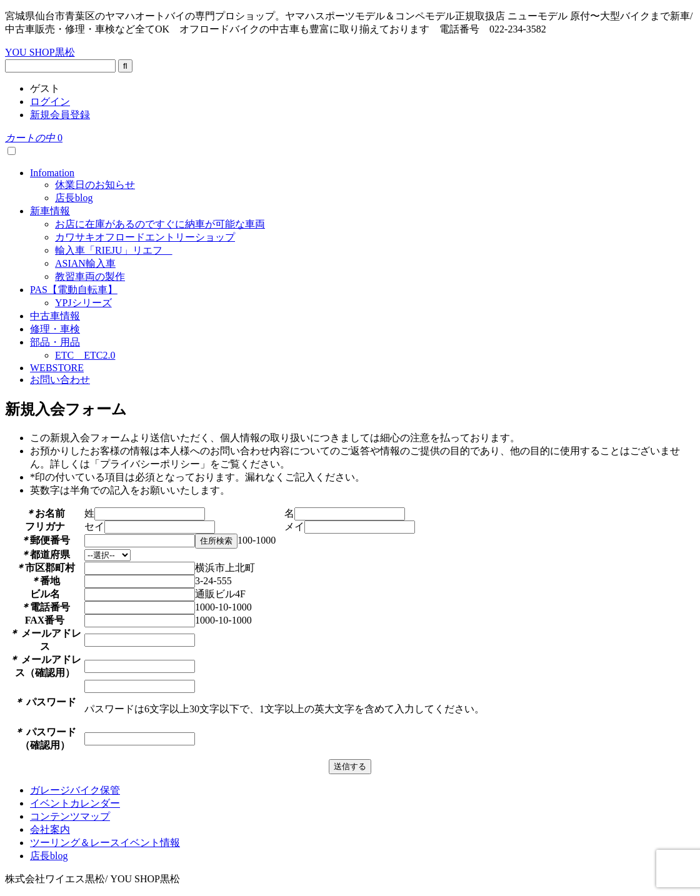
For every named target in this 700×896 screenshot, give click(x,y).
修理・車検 (55, 329)
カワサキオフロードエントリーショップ (145, 237)
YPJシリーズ (83, 302)
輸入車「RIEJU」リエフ (113, 250)
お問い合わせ (60, 379)
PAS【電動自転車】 (74, 289)
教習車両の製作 (90, 276)
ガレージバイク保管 (75, 790)
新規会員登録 (60, 114)
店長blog (73, 197)
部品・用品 (55, 342)
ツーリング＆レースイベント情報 (105, 842)
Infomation (52, 172)
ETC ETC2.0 (85, 355)
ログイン (50, 101)
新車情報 (50, 211)
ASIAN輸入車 (85, 263)
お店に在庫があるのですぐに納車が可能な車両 (160, 224)
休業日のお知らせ (95, 184)
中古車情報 (55, 316)
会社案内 (50, 829)
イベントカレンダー (75, 803)
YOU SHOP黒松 (40, 52)
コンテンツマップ (70, 816)
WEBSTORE (57, 367)
